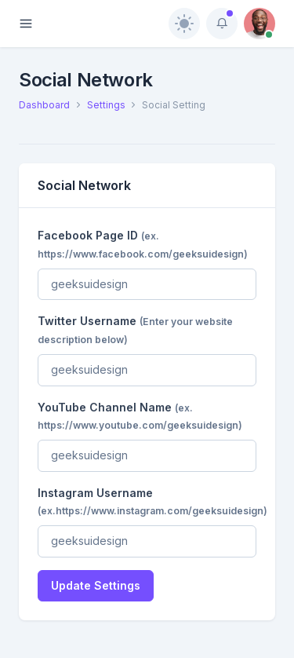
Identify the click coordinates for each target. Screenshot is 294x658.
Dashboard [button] (44, 105)
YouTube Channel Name (140, 415)
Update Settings (95, 585)
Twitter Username (135, 329)
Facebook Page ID (143, 243)
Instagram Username (152, 501)
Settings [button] (106, 105)
